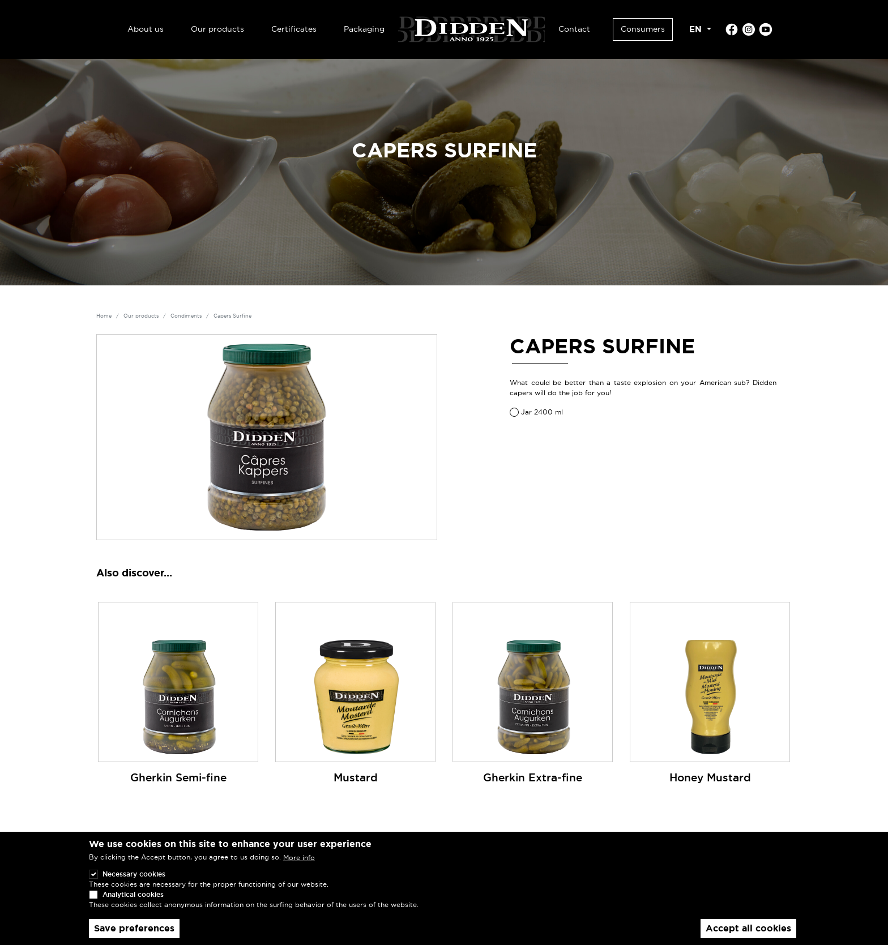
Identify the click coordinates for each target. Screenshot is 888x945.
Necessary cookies (134, 883)
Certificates (294, 28)
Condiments (186, 316)
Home (104, 316)
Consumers (643, 28)
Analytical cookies (133, 904)
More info (299, 867)
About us (145, 28)
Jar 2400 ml (542, 412)
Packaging (364, 28)
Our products (217, 28)
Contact (574, 28)
